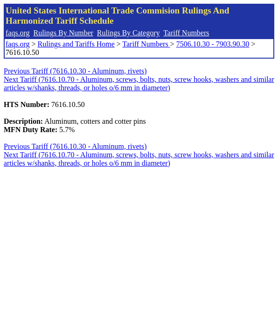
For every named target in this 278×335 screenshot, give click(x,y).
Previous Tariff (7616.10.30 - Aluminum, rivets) (75, 71)
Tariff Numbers (186, 33)
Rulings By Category (128, 33)
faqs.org (18, 33)
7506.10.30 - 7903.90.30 (212, 44)
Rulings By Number (63, 33)
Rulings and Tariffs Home (76, 44)
